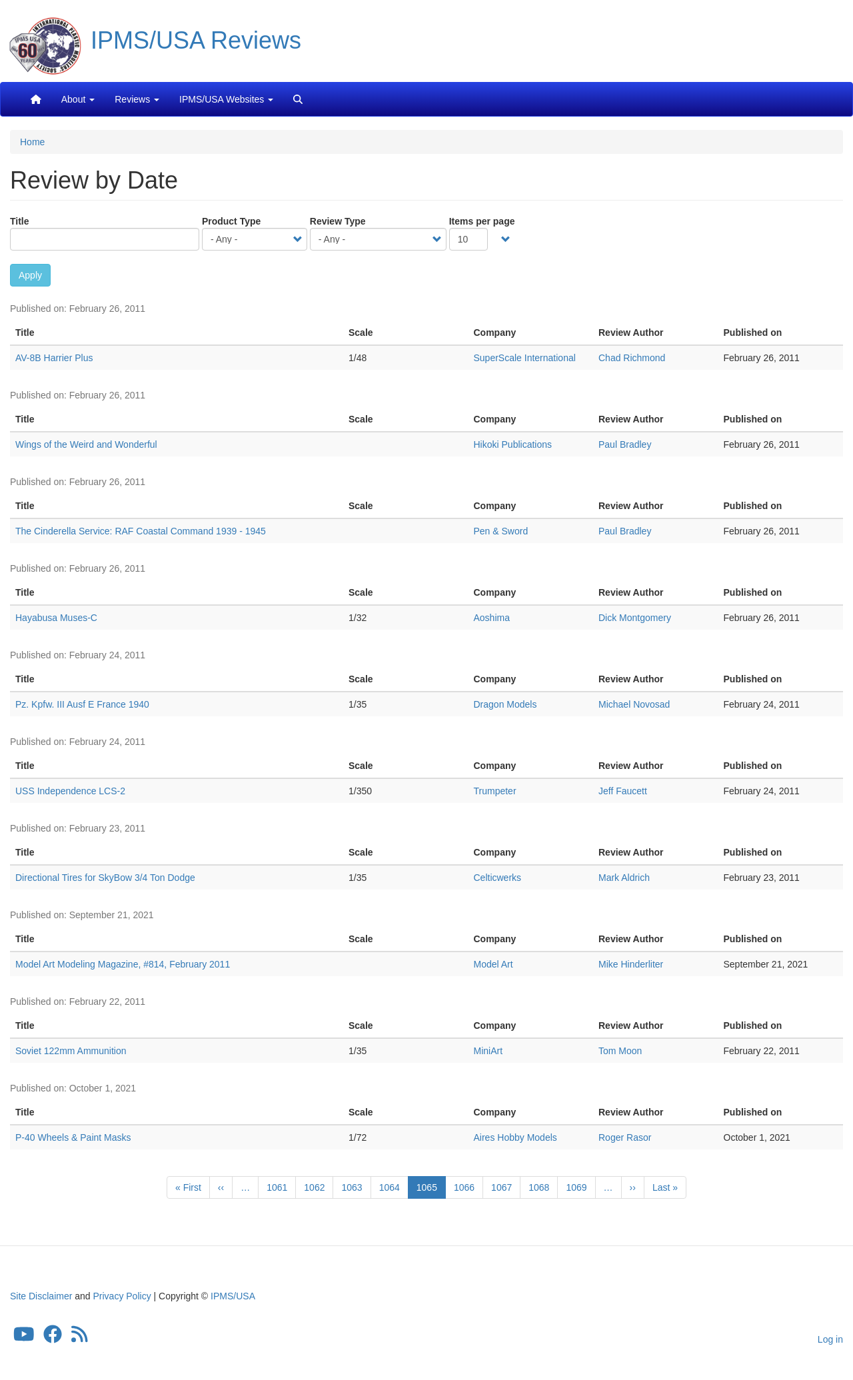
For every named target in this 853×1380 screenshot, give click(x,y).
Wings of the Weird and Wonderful (86, 444)
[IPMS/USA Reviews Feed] (79, 1337)
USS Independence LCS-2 (70, 791)
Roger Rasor (624, 1137)
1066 (465, 1187)
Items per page (482, 221)
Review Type (338, 221)
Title (19, 221)
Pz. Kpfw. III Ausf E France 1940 (82, 704)
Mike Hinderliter (630, 964)
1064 (390, 1187)
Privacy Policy (122, 1296)
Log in (830, 1339)
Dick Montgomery (634, 617)
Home (32, 142)
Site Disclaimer (41, 1296)
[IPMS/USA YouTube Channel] (24, 1337)
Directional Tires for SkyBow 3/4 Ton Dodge (105, 877)
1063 (352, 1187)
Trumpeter (495, 791)
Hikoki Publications (513, 444)
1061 (278, 1187)
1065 (431, 1190)
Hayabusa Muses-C (56, 617)
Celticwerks (498, 877)
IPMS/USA (233, 1296)
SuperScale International (525, 357)
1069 (577, 1187)
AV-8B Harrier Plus (54, 357)
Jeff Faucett (622, 791)
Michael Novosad (634, 704)
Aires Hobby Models (515, 1137)
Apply (30, 275)
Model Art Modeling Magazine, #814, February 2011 (122, 964)
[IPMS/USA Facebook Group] (52, 1337)
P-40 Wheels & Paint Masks (73, 1137)
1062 (315, 1187)
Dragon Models (505, 704)
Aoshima (492, 617)
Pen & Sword (501, 531)
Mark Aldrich (624, 877)
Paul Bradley (624, 444)
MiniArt (488, 1050)
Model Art (493, 964)
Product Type (231, 221)
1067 (502, 1187)
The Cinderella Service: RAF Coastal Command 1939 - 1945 (140, 531)
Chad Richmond (631, 357)
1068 (539, 1187)
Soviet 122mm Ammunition (71, 1050)
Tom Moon (620, 1050)
